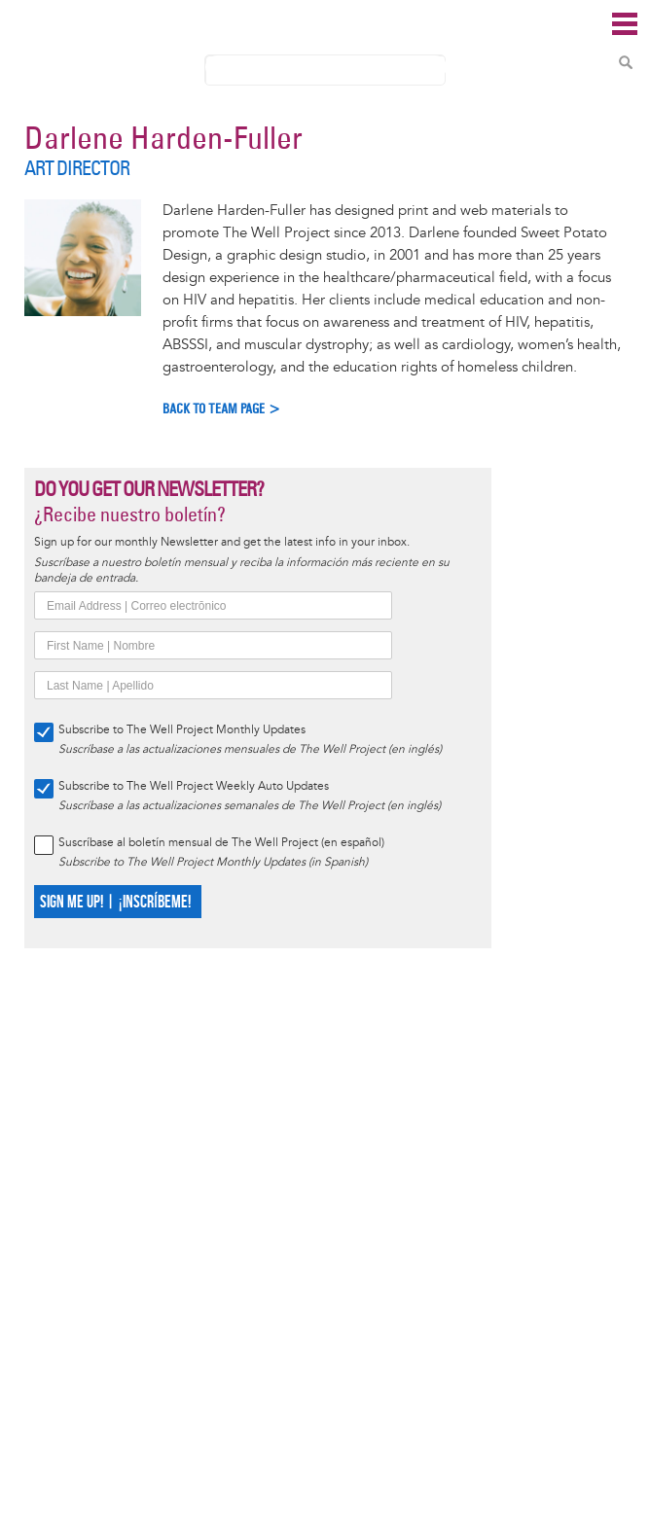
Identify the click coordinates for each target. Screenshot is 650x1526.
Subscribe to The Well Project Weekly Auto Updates (193, 786)
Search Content (625, 62)
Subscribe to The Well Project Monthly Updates (182, 730)
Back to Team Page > (221, 409)
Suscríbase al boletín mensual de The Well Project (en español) (221, 842)
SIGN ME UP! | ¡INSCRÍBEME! (115, 902)
